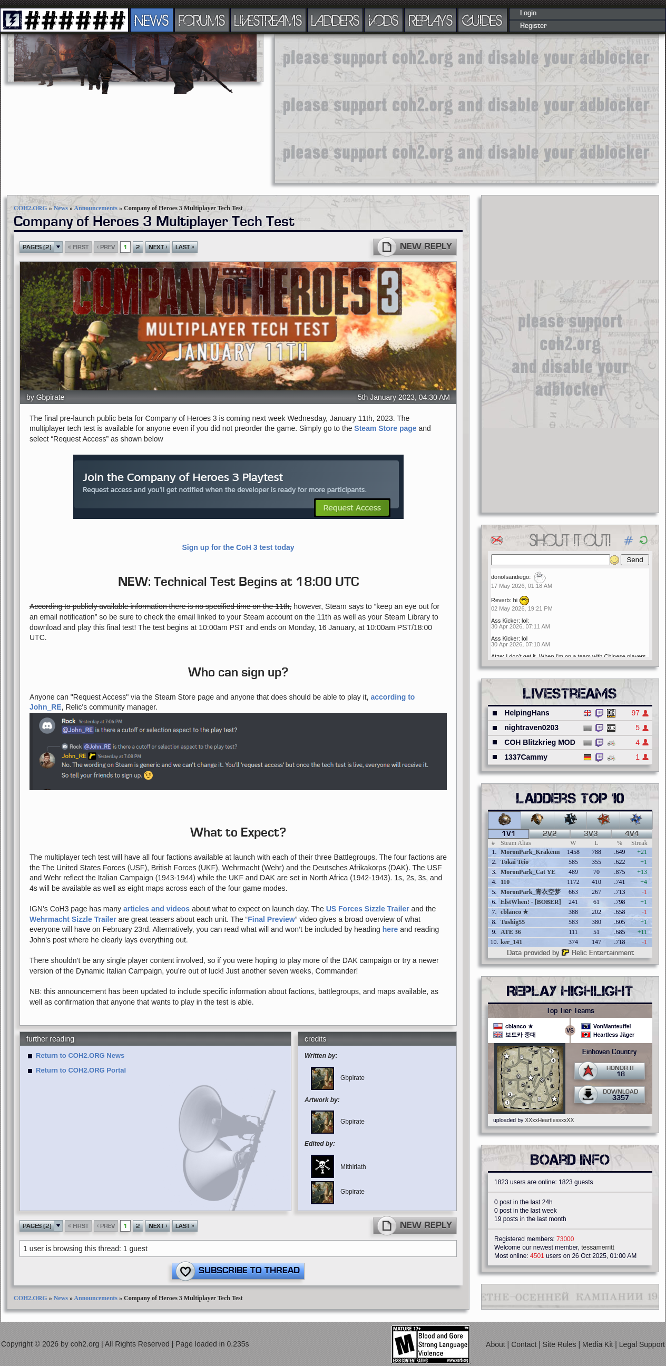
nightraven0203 (531, 727)
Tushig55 (513, 922)
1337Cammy (525, 757)
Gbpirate (50, 397)
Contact (524, 1344)
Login (528, 13)
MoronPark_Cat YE (528, 872)
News (61, 208)
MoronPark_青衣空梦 (531, 892)
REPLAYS (431, 20)
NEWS (152, 20)
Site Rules (561, 1344)
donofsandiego (510, 577)
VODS (383, 20)
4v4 (632, 834)
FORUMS (202, 20)
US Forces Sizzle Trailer (367, 909)
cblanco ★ (514, 912)
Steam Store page (385, 428)
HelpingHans (527, 713)
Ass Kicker (504, 620)
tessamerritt (597, 1247)
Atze (497, 656)
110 (505, 882)
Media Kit (598, 1344)
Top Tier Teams (570, 1011)
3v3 (591, 834)
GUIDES (482, 20)
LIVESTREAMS (268, 20)
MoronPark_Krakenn (530, 852)
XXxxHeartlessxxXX (549, 1120)
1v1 (509, 834)
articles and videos (156, 909)
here (390, 929)
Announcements (95, 208)
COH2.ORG (30, 208)
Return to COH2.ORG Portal (81, 1070)
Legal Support (642, 1344)
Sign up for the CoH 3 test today (238, 547)
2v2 (550, 834)
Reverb (500, 600)
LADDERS (335, 20)
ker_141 (511, 942)
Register (533, 26)
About (496, 1344)
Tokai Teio (514, 862)
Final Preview (271, 919)
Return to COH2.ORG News (80, 1055)
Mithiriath (338, 1167)
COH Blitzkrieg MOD (539, 742)
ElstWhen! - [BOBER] (531, 902)
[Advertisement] (414, 108)
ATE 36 (511, 932)
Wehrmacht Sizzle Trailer (73, 919)
